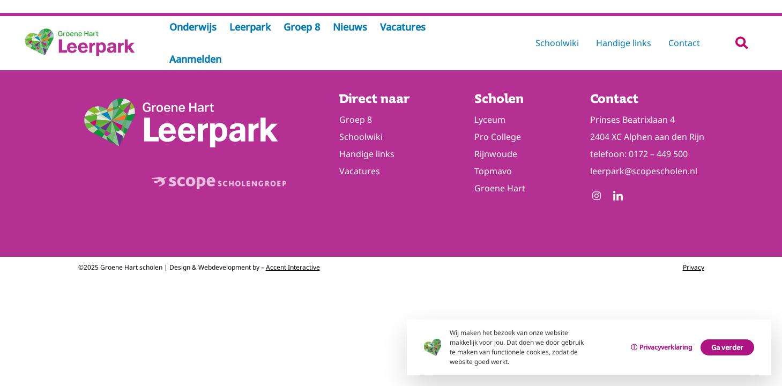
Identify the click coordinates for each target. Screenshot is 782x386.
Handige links (623, 43)
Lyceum (489, 119)
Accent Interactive (293, 267)
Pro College (497, 137)
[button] (742, 42)
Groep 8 (355, 119)
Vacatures (359, 171)
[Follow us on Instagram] (596, 196)
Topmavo (493, 171)
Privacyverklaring (665, 347)
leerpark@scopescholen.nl (643, 171)
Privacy (693, 267)
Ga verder (727, 347)
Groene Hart (499, 188)
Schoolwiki (557, 43)
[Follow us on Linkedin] (618, 196)
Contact (684, 43)
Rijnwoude (495, 154)
